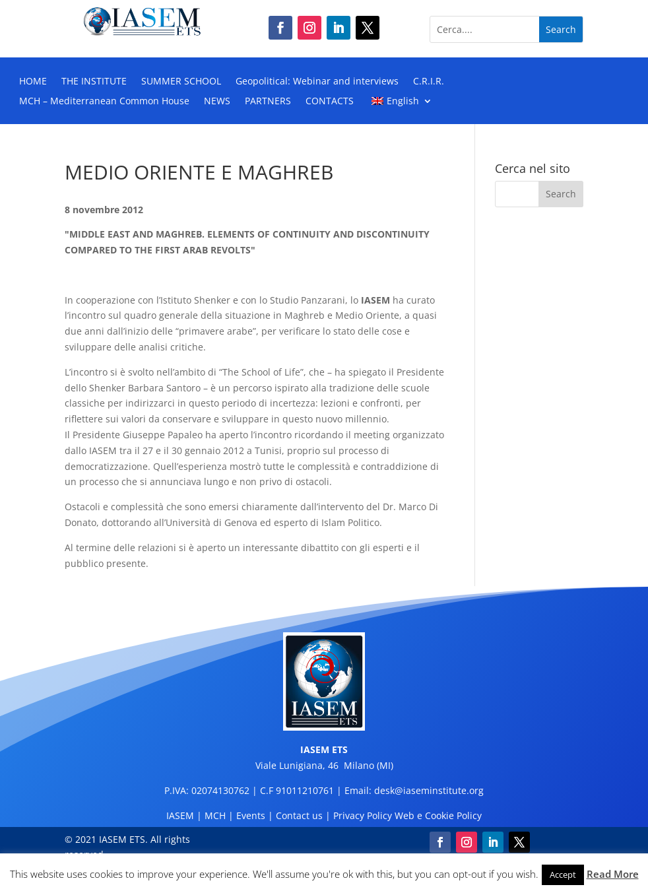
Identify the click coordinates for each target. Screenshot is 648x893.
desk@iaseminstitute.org (429, 790)
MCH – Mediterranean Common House (104, 101)
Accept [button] (563, 874)
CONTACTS (330, 101)
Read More (613, 873)
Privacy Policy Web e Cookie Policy (407, 815)
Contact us (299, 815)
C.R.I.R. (428, 82)
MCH (215, 815)
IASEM (180, 815)
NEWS (217, 101)
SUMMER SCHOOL (181, 82)
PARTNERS (268, 101)
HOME (33, 82)
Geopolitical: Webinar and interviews (317, 82)
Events (250, 815)
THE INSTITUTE (94, 82)
